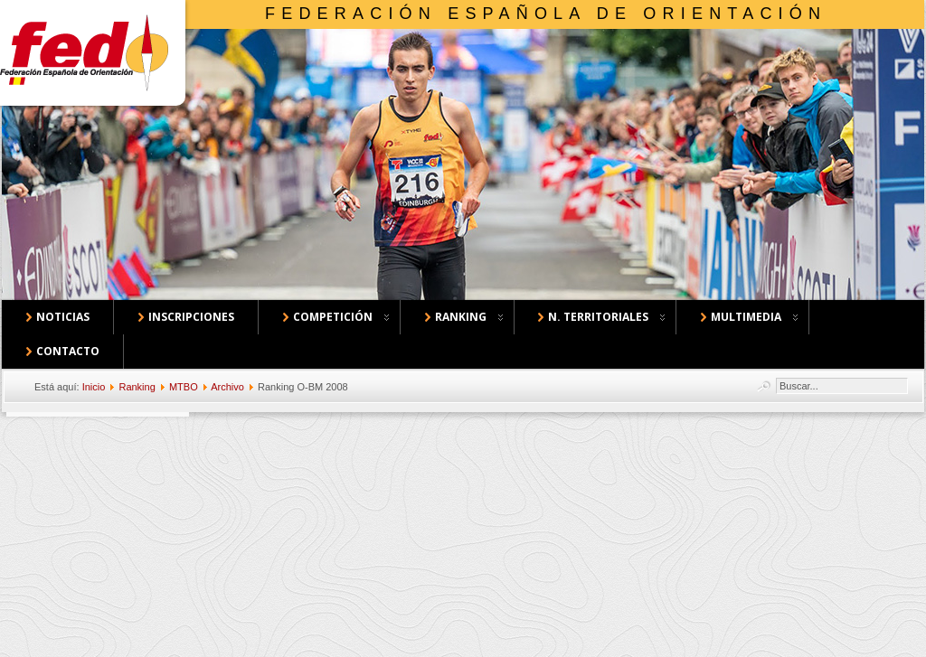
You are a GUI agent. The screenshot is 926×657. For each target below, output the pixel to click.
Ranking (136, 386)
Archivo (227, 386)
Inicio (94, 386)
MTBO (183, 386)
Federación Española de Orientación (546, 14)
